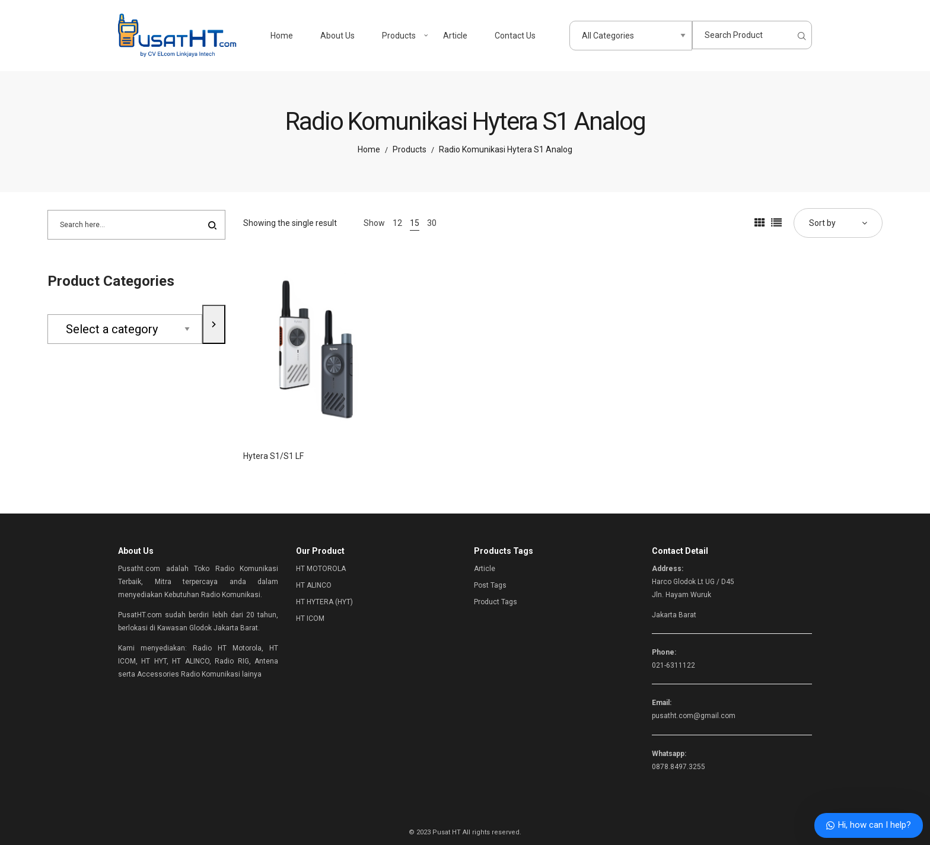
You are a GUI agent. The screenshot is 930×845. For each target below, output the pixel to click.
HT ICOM (310, 618)
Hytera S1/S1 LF (273, 456)
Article (484, 569)
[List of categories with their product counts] (124, 329)
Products (409, 149)
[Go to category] (213, 324)
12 (397, 223)
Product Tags (495, 602)
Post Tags (490, 585)
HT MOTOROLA (321, 569)
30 (432, 223)
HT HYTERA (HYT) (324, 602)
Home (369, 149)
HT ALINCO (314, 585)
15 (414, 223)
